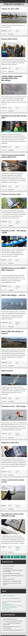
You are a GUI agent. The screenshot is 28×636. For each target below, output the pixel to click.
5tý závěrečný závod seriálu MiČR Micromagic (12, 515)
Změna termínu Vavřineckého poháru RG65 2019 (13, 156)
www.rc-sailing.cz (6, 608)
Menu (2, 1)
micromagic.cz (5, 598)
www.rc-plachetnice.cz (7, 601)
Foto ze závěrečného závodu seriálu (12, 481)
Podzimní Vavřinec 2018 (11, 194)
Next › (17, 557)
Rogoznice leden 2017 (10, 443)
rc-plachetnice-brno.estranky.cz (9, 607)
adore (10, 363)
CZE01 (10, 31)
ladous (4, 630)
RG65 (17, 187)
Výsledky (17, 548)
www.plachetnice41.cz (7, 604)
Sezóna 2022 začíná (9, 39)
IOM (16, 472)
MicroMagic (18, 222)
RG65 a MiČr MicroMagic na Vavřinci (12, 332)
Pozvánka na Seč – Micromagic (13, 406)
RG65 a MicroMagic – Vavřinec (13, 295)
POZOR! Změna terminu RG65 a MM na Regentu (13, 269)
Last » (23, 557)
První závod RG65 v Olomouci (16, 621)
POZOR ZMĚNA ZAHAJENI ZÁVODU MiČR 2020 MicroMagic (11, 78)
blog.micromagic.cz (14, 4)
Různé (17, 31)
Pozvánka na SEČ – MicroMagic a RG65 (13, 232)
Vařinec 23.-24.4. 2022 (10, 9)
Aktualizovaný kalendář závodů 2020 (13, 117)
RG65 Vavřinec (7, 371)
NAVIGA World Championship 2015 (15, 630)
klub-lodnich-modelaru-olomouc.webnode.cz (12, 605)
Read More (11, 34)
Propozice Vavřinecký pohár (8, 595)
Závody (17, 550)
